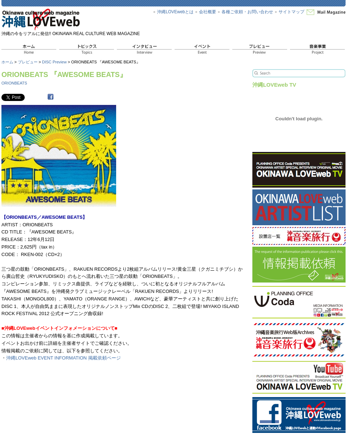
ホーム (7, 62)
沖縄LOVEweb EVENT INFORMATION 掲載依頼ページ (63, 358)
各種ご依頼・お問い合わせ (247, 11)
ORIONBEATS (14, 83)
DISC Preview (54, 62)
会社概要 (207, 11)
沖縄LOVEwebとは (175, 11)
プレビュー (28, 62)
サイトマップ (291, 11)
